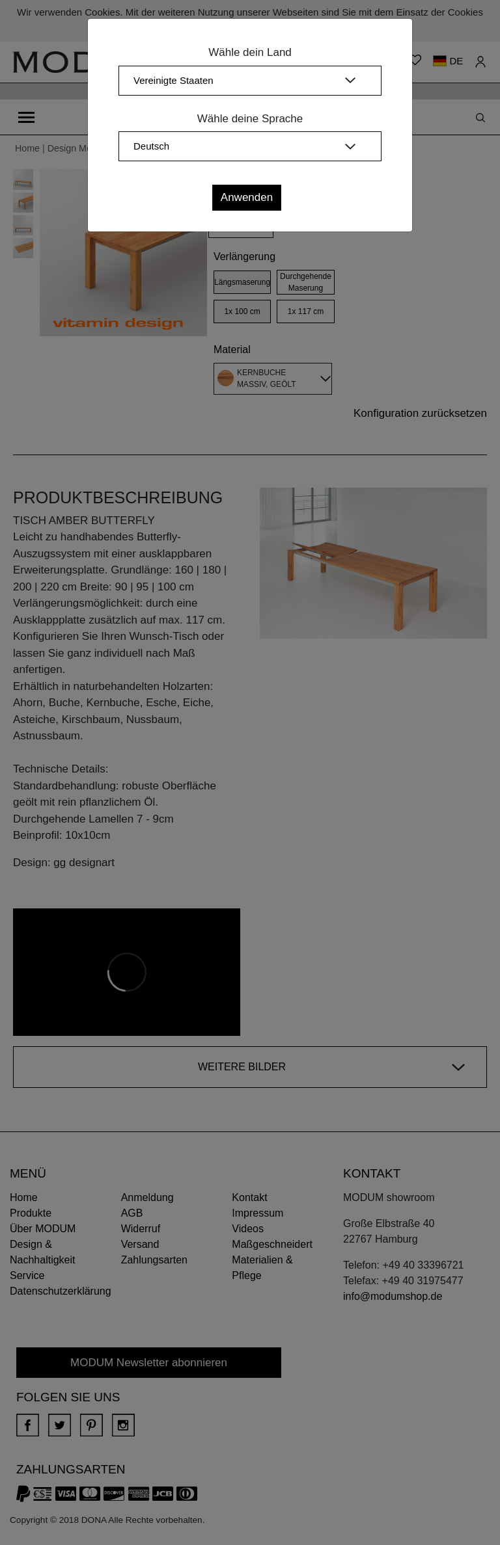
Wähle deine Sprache (250, 118)
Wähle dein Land (250, 52)
